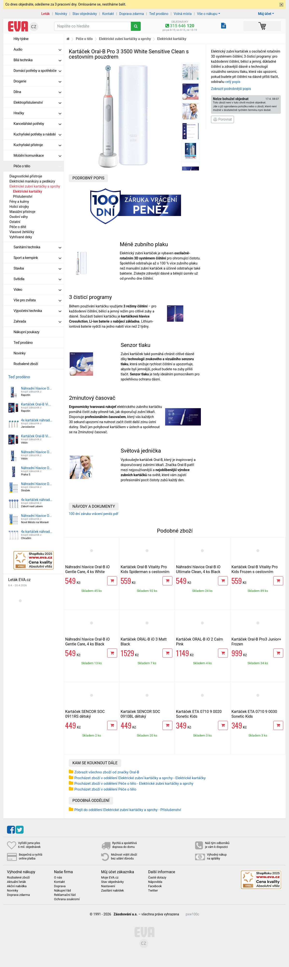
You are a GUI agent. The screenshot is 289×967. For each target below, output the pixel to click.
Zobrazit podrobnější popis (231, 89)
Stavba (37, 268)
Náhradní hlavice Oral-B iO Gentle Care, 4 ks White (87, 569)
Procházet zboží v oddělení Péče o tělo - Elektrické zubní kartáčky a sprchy (133, 783)
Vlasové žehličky (21, 232)
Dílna (37, 92)
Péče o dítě (17, 227)
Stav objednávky (84, 14)
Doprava (60, 886)
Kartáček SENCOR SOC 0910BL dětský (140, 714)
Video (37, 289)
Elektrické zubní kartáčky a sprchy (34, 186)
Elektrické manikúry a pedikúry (32, 181)
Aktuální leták (16, 882)
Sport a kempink (37, 258)
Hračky (37, 113)
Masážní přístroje (22, 212)
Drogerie (37, 81)
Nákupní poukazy (26, 332)
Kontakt (108, 14)
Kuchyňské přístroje (37, 145)
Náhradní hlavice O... (36, 388)
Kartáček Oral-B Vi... (36, 404)
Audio (37, 49)
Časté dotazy (157, 877)
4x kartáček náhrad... (36, 420)
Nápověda (155, 882)
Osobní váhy (18, 217)
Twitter (153, 890)
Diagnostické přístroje (25, 176)
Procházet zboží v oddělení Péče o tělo (105, 789)
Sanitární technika (37, 247)
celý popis (232, 82)
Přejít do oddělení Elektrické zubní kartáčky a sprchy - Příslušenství (127, 810)
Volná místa (183, 14)
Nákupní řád (62, 890)
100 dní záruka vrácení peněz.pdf (93, 514)
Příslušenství (22, 196)
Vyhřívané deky (20, 237)
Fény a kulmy (19, 201)
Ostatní (14, 222)
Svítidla (37, 279)
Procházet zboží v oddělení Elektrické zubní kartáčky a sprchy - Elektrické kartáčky (140, 778)
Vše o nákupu (207, 14)
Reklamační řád (65, 895)
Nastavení (108, 886)
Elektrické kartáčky (27, 191)
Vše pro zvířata (37, 300)
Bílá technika (37, 60)
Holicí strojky (19, 207)
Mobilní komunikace (37, 155)
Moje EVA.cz (110, 877)
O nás (58, 877)
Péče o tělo (37, 166)
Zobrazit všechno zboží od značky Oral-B (106, 772)
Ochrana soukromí (67, 899)
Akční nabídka (17, 886)
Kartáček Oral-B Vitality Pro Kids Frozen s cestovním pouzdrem (255, 572)
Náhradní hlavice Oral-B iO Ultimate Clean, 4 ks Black (198, 569)
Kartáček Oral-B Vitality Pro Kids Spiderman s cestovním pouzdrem (145, 572)
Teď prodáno (158, 14)
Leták (45, 14)
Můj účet (264, 14)
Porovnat (222, 119)
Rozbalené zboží (26, 364)
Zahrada (37, 321)
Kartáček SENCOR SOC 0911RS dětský (85, 714)
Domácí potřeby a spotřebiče (37, 71)
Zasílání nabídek (112, 890)
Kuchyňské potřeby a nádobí (37, 134)
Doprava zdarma (131, 14)
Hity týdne (21, 39)
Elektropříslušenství (37, 102)
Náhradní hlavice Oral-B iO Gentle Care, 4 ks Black (87, 641)
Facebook (155, 886)
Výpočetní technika (37, 311)
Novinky (61, 14)
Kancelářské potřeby (37, 124)
